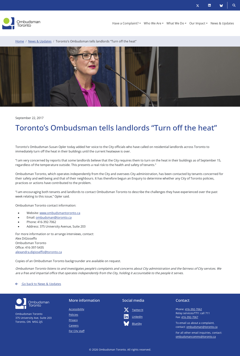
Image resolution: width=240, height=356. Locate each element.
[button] (126, 23)
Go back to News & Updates (38, 284)
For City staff (87, 331)
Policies (73, 314)
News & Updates (40, 41)
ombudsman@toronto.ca (54, 217)
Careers (74, 325)
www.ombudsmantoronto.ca (60, 213)
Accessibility (76, 309)
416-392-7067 (189, 317)
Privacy (73, 320)
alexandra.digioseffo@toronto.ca (38, 252)
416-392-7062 (193, 309)
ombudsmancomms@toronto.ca (196, 336)
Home (19, 41)
